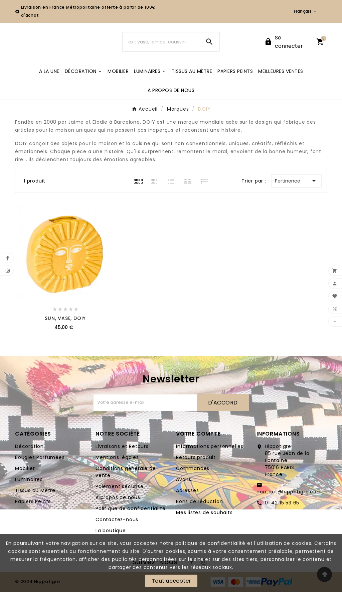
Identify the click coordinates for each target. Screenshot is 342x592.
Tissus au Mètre (35, 490)
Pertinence (296, 181)
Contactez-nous (117, 519)
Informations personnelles (209, 446)
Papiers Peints (33, 501)
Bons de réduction (199, 501)
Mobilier (25, 468)
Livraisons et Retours (122, 446)
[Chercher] (161, 41)
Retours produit (196, 457)
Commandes (192, 468)
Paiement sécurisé (120, 486)
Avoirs (183, 479)
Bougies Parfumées (40, 457)
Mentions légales (117, 457)
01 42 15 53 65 (282, 502)
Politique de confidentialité (130, 508)
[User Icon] (286, 41)
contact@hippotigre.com (289, 491)
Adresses (187, 490)
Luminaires (29, 479)
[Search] (209, 41)
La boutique (111, 530)
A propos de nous (118, 497)
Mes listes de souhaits (204, 512)
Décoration (29, 446)
